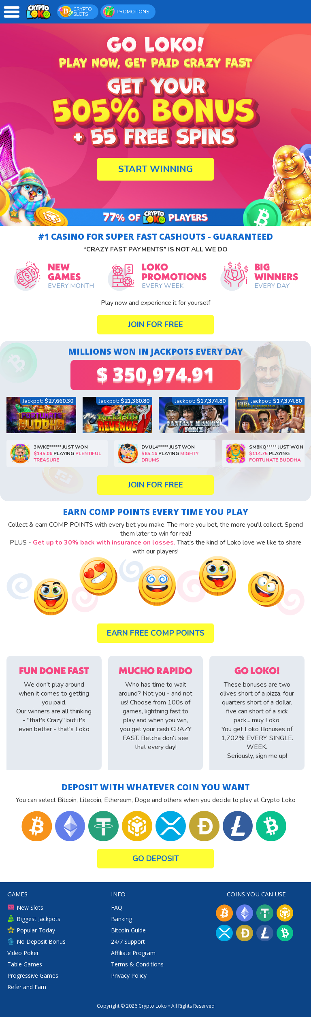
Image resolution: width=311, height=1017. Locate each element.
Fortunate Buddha (263, 460)
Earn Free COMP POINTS (155, 633)
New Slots (25, 907)
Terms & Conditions (137, 964)
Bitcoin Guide (128, 930)
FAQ (116, 907)
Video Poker (23, 953)
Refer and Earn (26, 987)
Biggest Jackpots (33, 919)
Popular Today (31, 930)
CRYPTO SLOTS (75, 11)
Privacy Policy (129, 975)
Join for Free (155, 324)
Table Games (24, 964)
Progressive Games (32, 975)
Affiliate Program (133, 953)
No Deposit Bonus (36, 941)
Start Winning (155, 169)
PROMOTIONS (125, 11)
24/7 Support (128, 941)
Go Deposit (155, 858)
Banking (121, 919)
